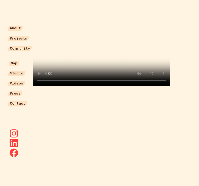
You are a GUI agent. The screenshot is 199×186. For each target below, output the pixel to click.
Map (14, 63)
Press (15, 93)
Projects (18, 38)
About (15, 28)
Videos (16, 83)
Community (20, 48)
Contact (17, 103)
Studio (16, 73)
